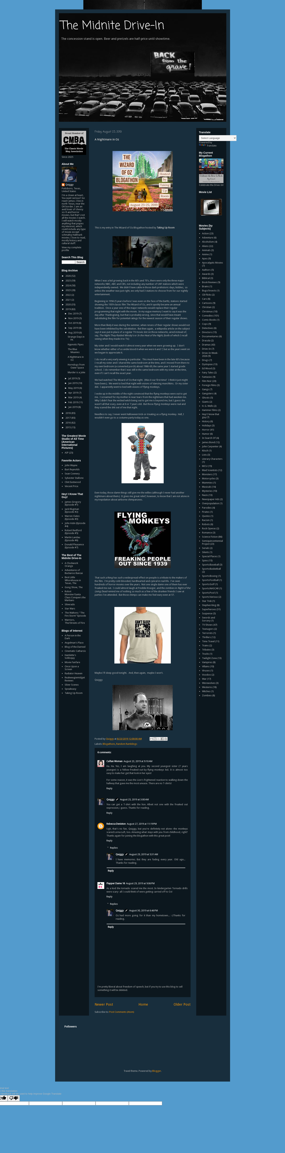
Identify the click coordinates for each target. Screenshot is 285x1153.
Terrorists (207, 633)
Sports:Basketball (211, 568)
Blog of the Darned (75, 646)
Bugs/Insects (209, 290)
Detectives (207, 328)
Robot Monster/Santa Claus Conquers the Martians (75, 596)
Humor (205, 433)
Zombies (207, 695)
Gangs (205, 389)
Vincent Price (71, 486)
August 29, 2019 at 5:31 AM (143, 854)
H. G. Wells (207, 406)
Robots (206, 524)
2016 (68, 422)
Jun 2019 (73, 383)
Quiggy (110, 799)
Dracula (206, 340)
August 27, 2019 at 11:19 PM (142, 823)
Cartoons (207, 303)
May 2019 (73, 388)
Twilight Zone (209, 658)
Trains (205, 645)
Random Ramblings (126, 743)
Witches (206, 691)
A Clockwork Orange (71, 565)
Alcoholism (208, 241)
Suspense (207, 613)
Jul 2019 (72, 378)
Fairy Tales (207, 372)
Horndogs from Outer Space (76, 366)
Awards (206, 274)
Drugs (205, 360)
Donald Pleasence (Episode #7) (74, 546)
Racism (206, 520)
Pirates (205, 511)
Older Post (182, 1004)
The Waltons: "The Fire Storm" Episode (75, 614)
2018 (68, 413)
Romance (207, 532)
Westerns (207, 687)
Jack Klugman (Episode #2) (72, 510)
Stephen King (209, 605)
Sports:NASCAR (210, 588)
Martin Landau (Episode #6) (72, 539)
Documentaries (210, 336)
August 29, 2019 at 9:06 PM (140, 883)
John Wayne (71, 465)
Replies (114, 847)
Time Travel (208, 641)
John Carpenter (210, 446)
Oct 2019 (73, 323)
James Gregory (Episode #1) (73, 503)
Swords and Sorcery (208, 619)
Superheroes (209, 609)
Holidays (206, 425)
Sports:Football (210, 580)
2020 (68, 304)
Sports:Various (210, 596)
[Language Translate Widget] (217, 138)
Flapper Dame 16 (115, 883)
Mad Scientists (209, 470)
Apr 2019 (73, 392)
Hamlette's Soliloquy (70, 657)
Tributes (206, 649)
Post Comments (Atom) (121, 1012)
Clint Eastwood (73, 482)
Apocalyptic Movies (212, 262)
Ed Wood (207, 368)
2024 (68, 285)
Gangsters (207, 393)
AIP (66, 452)
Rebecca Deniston (116, 823)
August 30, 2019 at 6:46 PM (143, 910)
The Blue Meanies (74, 351)
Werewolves (208, 683)
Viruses (206, 670)
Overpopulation (210, 503)
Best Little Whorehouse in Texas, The (73, 580)
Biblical (206, 278)
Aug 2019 (73, 332)
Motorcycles (208, 478)
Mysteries (207, 491)
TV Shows (207, 624)
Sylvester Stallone (74, 478)
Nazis (205, 495)
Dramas (206, 344)
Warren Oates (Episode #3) (72, 517)
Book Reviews (209, 282)
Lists (204, 454)
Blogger (156, 1070)
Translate (208, 145)
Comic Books (209, 319)
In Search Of (209, 438)
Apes (204, 258)
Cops (205, 324)
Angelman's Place (74, 642)
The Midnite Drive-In (112, 25)
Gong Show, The (74, 587)
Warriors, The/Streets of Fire (75, 621)
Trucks (205, 653)
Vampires (207, 662)
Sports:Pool (208, 592)
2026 (68, 275)
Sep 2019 (73, 327)
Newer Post (104, 1004)
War (204, 678)
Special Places (209, 556)
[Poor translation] (14, 1098)
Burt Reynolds (72, 469)
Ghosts (206, 397)
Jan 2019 (73, 407)
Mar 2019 (73, 397)
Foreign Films (209, 385)
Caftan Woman (114, 761)
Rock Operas (209, 528)
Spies (205, 560)
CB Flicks (206, 294)
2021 (68, 299)
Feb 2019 (73, 402)
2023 (68, 290)
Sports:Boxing (209, 576)
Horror (205, 429)
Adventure (207, 237)
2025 (68, 280)
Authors (206, 269)
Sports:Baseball (210, 564)
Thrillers (206, 637)
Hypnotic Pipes (76, 344)
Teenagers (208, 628)
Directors (207, 332)
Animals (206, 250)
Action (205, 233)
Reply (109, 788)
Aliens (205, 246)
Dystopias (207, 364)
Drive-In (206, 348)
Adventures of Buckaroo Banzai (74, 572)
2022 (68, 294)
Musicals (206, 486)
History (206, 421)
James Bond (208, 442)
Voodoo (206, 674)
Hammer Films (209, 410)
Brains (205, 286)
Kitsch (205, 450)
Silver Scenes (72, 684)
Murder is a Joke (76, 372)
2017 (68, 417)
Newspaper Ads (210, 499)
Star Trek (207, 601)
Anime (205, 254)
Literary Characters (212, 458)
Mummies (207, 482)
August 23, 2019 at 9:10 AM (138, 761)
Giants (205, 401)
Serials (205, 548)
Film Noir (207, 381)
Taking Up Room (74, 693)
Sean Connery (72, 473)
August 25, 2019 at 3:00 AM (134, 799)
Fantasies (207, 376)
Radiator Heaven (73, 673)
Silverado (70, 604)
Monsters (207, 474)
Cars (204, 298)
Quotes (206, 516)
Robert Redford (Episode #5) (73, 532)
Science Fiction (210, 536)
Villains (205, 666)
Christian (206, 307)
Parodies (207, 507)
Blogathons (109, 743)
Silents (205, 552)
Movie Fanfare (72, 662)
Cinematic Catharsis (75, 651)
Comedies (207, 315)
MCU (204, 466)
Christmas (207, 311)
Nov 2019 (73, 318)
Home (143, 1004)
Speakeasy (70, 688)
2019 (68, 309)
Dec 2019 (73, 313)
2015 (68, 427)
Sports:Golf (208, 584)
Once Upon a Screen (72, 668)
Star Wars (70, 608)
